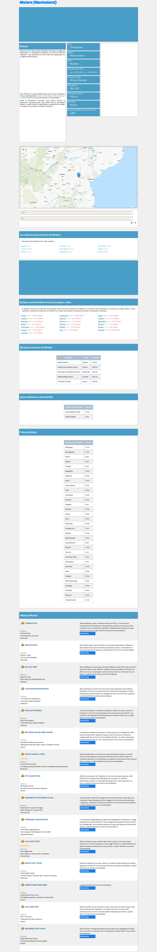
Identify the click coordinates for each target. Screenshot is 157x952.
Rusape (23, 246)
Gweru (100, 316)
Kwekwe (62, 319)
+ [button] (23, 150)
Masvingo (62, 252)
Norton (100, 252)
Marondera (102, 246)
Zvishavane (25, 327)
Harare (100, 249)
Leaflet (134, 207)
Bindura (23, 252)
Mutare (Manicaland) (38, 2)
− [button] (23, 154)
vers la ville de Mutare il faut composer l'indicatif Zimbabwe (42, 97)
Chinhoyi (62, 322)
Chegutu (62, 324)
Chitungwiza (63, 249)
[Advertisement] (78, 24)
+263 (73, 112)
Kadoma (101, 319)
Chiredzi (24, 330)
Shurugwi (24, 333)
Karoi (61, 330)
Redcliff (62, 327)
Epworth (24, 249)
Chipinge (62, 246)
